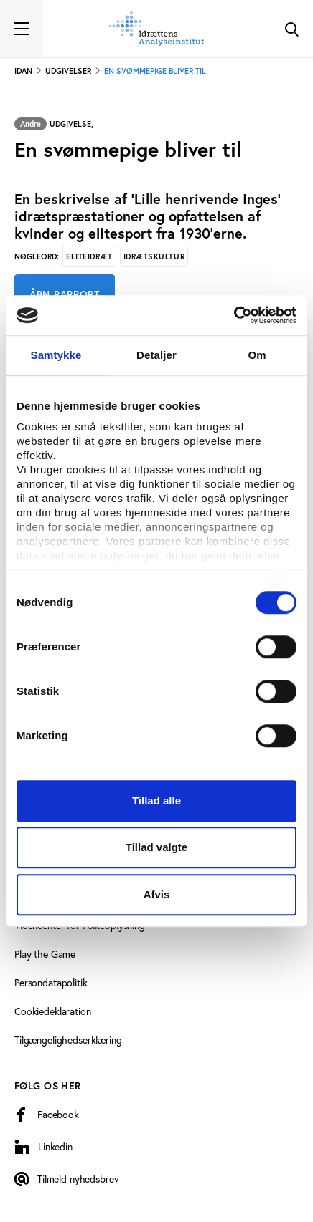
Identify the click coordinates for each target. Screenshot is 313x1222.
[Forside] (156, 28)
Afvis (157, 894)
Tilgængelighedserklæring (68, 1040)
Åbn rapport (64, 294)
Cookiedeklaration (52, 1011)
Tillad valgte (156, 847)
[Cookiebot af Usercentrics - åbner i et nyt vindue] (233, 315)
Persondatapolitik (51, 982)
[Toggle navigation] (21, 28)
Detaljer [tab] (156, 355)
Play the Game (44, 954)
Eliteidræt (89, 256)
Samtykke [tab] (56, 355)
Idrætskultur (154, 256)
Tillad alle (156, 800)
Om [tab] (257, 355)
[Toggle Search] (291, 28)
